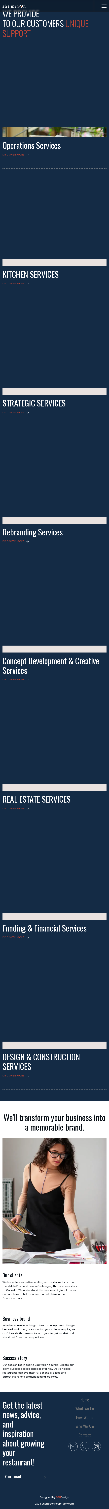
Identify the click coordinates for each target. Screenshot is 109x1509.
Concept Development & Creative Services (50, 665)
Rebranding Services (32, 532)
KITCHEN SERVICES (30, 274)
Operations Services (31, 145)
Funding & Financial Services (44, 928)
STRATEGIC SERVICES (34, 403)
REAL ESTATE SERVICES (36, 799)
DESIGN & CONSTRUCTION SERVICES (41, 1061)
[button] (54, 154)
